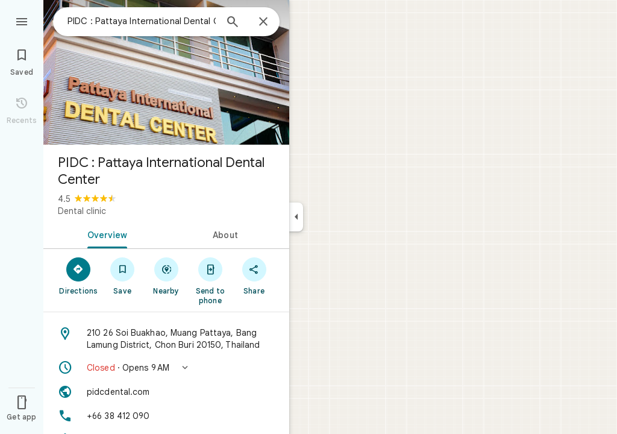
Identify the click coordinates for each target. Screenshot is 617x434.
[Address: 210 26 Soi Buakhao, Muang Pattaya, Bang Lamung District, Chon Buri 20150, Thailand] (166, 339)
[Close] (263, 22)
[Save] (123, 275)
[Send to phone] (210, 280)
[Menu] (21, 20)
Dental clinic (82, 211)
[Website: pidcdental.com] (166, 392)
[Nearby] (167, 275)
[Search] (232, 23)
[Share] (254, 275)
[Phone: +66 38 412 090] (166, 416)
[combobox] (141, 21)
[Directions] (79, 275)
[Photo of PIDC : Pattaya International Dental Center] (166, 72)
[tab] (105, 233)
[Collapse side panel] (296, 217)
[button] (166, 368)
